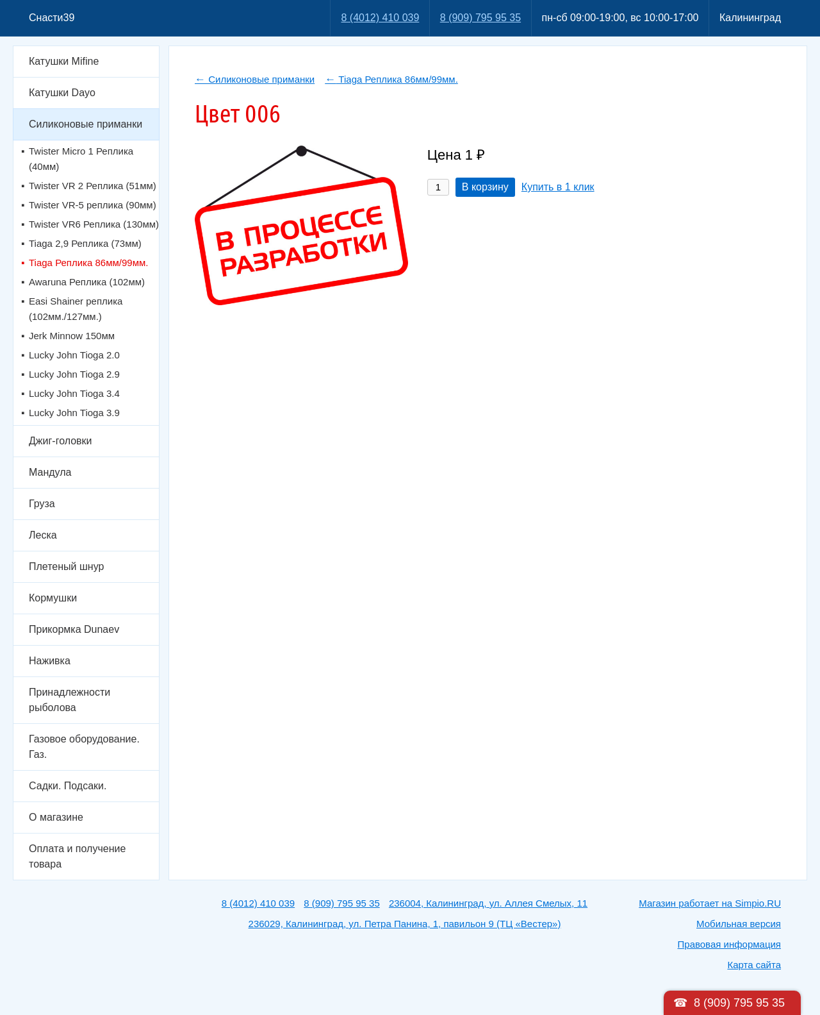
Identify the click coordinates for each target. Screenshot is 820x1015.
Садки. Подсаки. (67, 785)
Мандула (50, 472)
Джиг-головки (60, 440)
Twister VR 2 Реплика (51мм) (92, 185)
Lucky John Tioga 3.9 (74, 412)
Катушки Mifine (64, 61)
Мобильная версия (738, 923)
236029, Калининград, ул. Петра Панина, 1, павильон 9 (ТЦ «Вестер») (405, 923)
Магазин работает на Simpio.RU (710, 903)
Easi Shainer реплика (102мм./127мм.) (75, 309)
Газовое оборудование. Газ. (84, 747)
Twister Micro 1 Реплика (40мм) (81, 159)
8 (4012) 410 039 (380, 17)
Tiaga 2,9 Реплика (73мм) (85, 243)
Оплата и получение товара (77, 856)
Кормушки (53, 597)
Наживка (49, 660)
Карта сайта (754, 964)
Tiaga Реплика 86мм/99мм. (88, 262)
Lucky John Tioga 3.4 (74, 393)
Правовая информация (729, 944)
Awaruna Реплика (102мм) (87, 281)
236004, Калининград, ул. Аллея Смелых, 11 (488, 903)
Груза (42, 503)
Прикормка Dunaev (74, 629)
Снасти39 (51, 17)
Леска (43, 535)
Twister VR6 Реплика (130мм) (94, 224)
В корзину (485, 186)
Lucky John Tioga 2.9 (74, 374)
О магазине (56, 817)
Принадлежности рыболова (69, 700)
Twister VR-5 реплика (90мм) (92, 204)
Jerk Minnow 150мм (72, 335)
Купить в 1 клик (557, 186)
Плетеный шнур (66, 566)
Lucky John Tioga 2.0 (74, 354)
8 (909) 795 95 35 (480, 17)
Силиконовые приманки (85, 124)
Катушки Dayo (62, 92)
